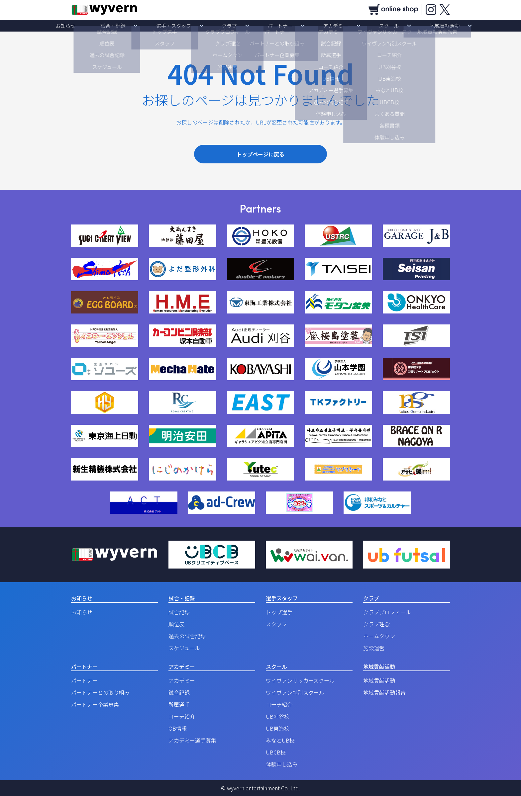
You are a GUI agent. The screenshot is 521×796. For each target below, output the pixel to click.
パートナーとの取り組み (100, 692)
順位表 (176, 624)
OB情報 (177, 728)
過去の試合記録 (187, 636)
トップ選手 (279, 612)
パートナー (272, 25)
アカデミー (312, 25)
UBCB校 (276, 752)
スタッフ (276, 624)
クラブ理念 (376, 624)
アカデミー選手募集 (192, 740)
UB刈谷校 (277, 716)
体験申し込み (282, 764)
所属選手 (179, 704)
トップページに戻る (260, 154)
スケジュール (184, 648)
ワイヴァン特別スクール (295, 692)
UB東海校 (277, 728)
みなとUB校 (280, 740)
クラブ (237, 25)
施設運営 (373, 648)
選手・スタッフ (197, 25)
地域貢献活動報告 (384, 692)
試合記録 (179, 612)
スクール (349, 25)
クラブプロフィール (387, 612)
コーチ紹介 (181, 716)
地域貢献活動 (389, 25)
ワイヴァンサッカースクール (300, 680)
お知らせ (121, 25)
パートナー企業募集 (95, 704)
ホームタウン (379, 636)
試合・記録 (152, 25)
